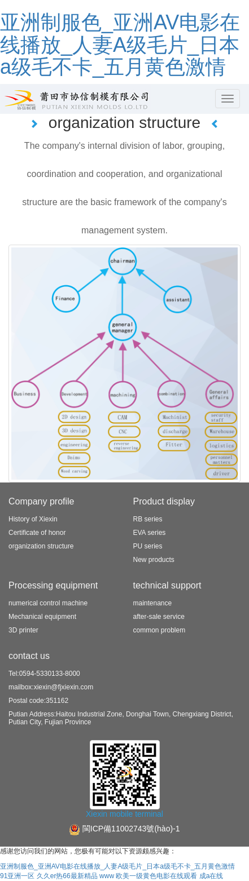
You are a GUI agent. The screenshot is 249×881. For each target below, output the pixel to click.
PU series (148, 546)
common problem (159, 630)
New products (153, 560)
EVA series (149, 533)
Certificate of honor (36, 533)
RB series (148, 519)
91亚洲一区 (17, 876)
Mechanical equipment (42, 617)
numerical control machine (48, 603)
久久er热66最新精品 (67, 876)
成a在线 (211, 876)
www (106, 876)
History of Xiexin (33, 519)
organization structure (40, 546)
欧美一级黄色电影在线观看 (156, 876)
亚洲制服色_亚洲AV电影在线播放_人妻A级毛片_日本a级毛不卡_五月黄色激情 (120, 44)
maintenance (152, 603)
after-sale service (159, 617)
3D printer (23, 630)
